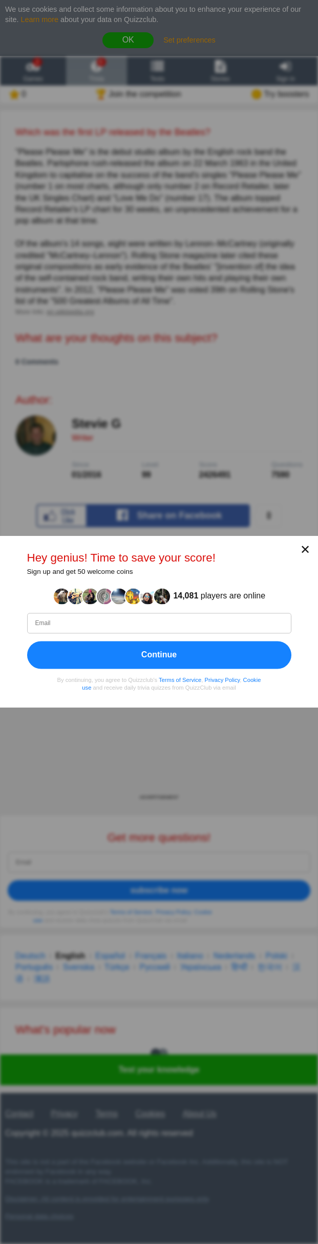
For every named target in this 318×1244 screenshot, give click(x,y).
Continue (159, 654)
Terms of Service (180, 680)
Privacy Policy (222, 680)
